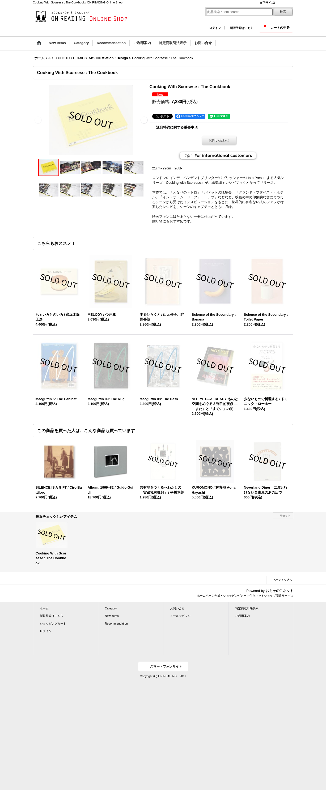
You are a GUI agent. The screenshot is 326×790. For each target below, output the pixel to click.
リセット (285, 515)
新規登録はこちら (241, 27)
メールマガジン (180, 615)
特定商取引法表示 (247, 608)
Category (111, 608)
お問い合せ (177, 608)
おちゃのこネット (279, 591)
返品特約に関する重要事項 (177, 127)
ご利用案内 (242, 615)
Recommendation (116, 623)
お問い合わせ (219, 140)
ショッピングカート (53, 623)
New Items (112, 615)
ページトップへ (282, 579)
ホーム (44, 608)
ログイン (215, 27)
